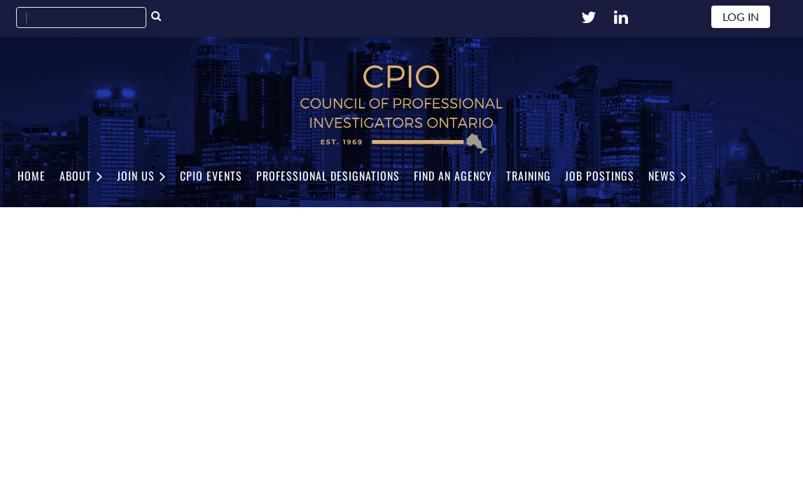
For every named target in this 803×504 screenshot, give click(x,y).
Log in (740, 16)
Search (156, 17)
